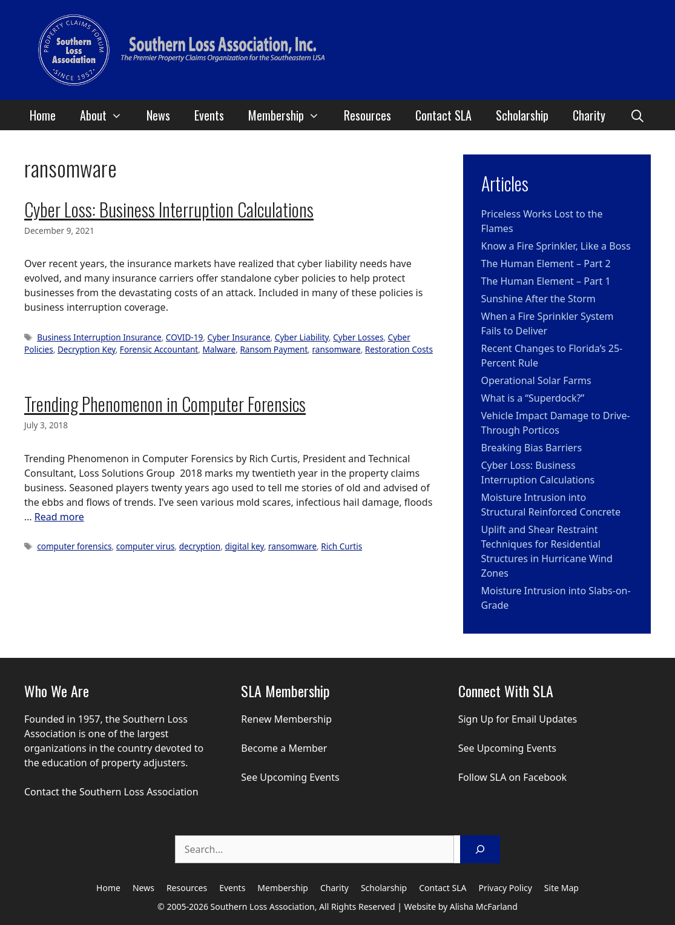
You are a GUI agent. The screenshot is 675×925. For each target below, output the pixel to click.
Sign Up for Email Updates (518, 719)
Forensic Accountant (159, 349)
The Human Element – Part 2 (546, 263)
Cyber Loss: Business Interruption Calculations (169, 209)
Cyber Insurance (238, 337)
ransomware (336, 349)
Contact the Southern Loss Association (111, 791)
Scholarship (522, 115)
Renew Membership (286, 719)
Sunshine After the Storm (538, 298)
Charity (589, 115)
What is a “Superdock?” (533, 398)
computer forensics (74, 546)
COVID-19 (184, 337)
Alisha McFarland (484, 906)
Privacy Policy (505, 888)
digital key (244, 546)
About (107, 115)
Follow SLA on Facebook (512, 777)
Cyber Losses (358, 337)
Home (43, 115)
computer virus (145, 546)
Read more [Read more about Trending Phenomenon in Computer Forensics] (59, 516)
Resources (367, 115)
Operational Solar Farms (536, 380)
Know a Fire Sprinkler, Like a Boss (556, 246)
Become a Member (284, 748)
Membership (290, 115)
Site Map (561, 888)
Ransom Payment (274, 349)
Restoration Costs (399, 349)
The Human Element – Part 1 (546, 281)
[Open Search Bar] (637, 115)
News (158, 115)
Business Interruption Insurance (99, 337)
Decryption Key (87, 349)
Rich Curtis (341, 546)
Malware (218, 349)
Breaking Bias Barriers (531, 447)
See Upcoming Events (290, 777)
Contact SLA (443, 115)
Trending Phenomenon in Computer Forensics (165, 403)
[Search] (480, 849)
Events (209, 115)
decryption (200, 546)
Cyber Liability (302, 337)
